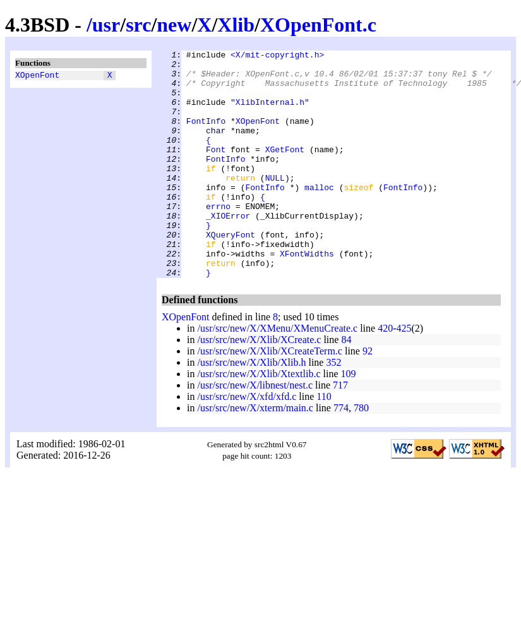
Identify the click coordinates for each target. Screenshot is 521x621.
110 (323, 442)
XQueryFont (230, 272)
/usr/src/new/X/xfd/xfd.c (246, 442)
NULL (275, 204)
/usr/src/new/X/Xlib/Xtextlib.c (258, 419)
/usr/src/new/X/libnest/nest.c (255, 430)
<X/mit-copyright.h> (277, 56)
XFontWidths (307, 295)
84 (346, 385)
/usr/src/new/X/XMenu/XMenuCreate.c (277, 373)
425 (404, 373)
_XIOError (228, 249)
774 (341, 453)
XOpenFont (37, 76)
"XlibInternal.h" (270, 113)
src (138, 24)
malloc (319, 215)
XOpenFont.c (318, 24)
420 (385, 373)
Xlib (236, 24)
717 (340, 430)
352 (333, 407)
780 (361, 453)
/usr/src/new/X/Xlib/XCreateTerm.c (269, 396)
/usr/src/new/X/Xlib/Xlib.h (251, 407)
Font (215, 170)
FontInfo (205, 136)
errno (218, 238)
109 (348, 419)
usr (106, 24)
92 (367, 396)
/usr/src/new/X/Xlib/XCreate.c (259, 385)
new (174, 24)
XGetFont (284, 170)
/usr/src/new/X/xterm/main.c (255, 453)
